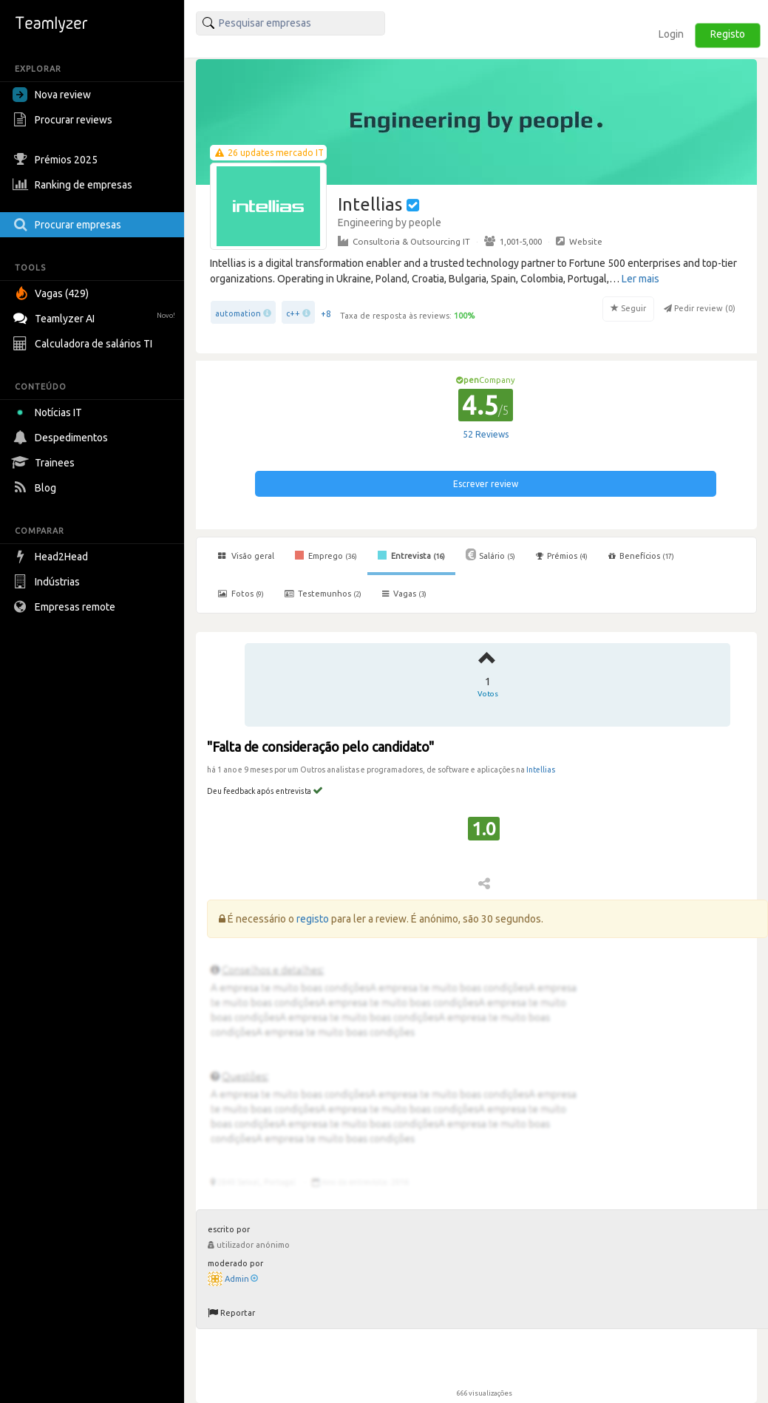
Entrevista (411, 555)
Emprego (326, 555)
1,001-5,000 (513, 241)
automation (238, 313)
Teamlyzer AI (95, 316)
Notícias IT (50, 412)
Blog (36, 488)
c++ (293, 313)
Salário (490, 554)
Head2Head (52, 557)
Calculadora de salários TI (84, 344)
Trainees (45, 463)
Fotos (241, 593)
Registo (727, 34)
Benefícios (641, 555)
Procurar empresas (68, 225)
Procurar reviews (64, 120)
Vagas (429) (52, 293)
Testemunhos (323, 593)
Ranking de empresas (74, 185)
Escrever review (485, 484)
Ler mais (640, 279)
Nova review (52, 94)
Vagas (404, 593)
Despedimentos (62, 438)
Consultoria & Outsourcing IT (404, 241)
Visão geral (246, 555)
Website (579, 241)
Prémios (562, 555)
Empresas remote (65, 607)
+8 (326, 314)
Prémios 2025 (57, 160)
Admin (241, 1278)
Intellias (540, 769)
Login (671, 34)
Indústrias (48, 582)
